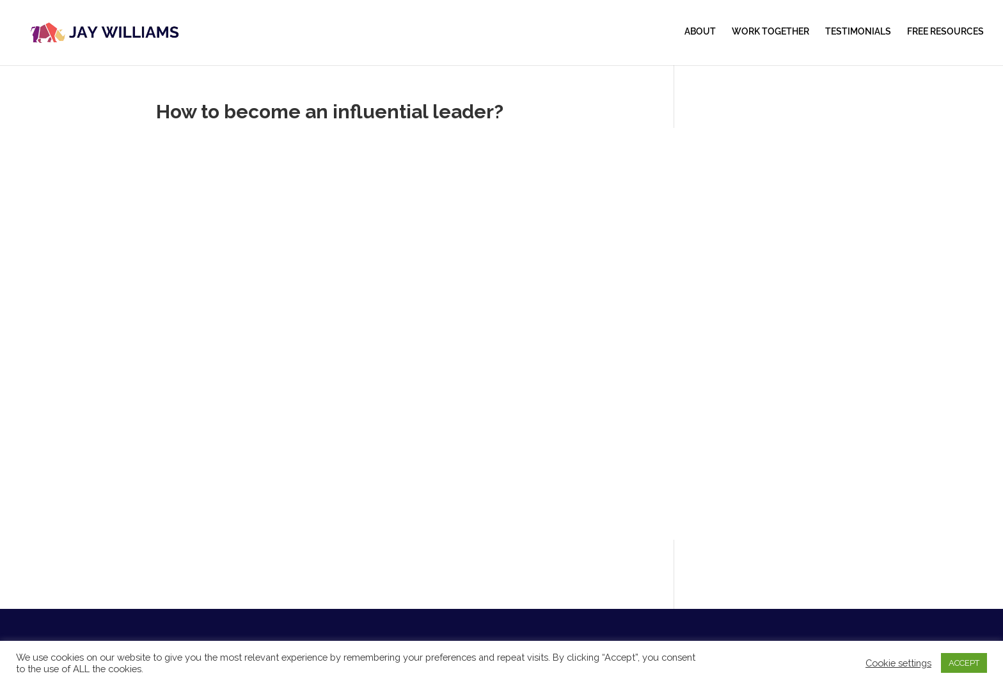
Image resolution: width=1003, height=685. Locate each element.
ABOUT (700, 31)
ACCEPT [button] (964, 663)
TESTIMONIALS (858, 31)
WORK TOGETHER (770, 31)
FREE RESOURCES (945, 31)
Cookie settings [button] (898, 662)
